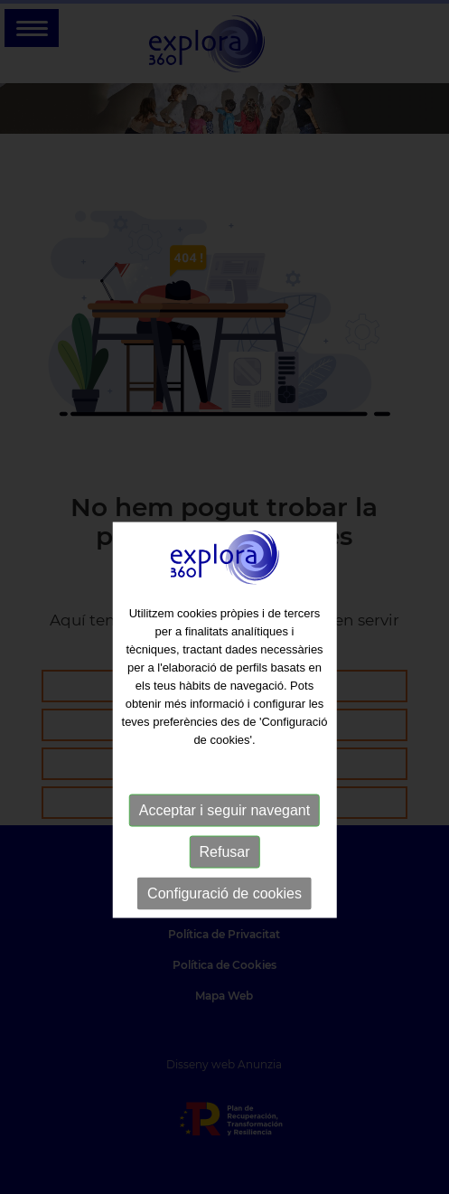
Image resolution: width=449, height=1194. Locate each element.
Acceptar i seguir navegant (224, 830)
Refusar (224, 871)
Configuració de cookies (224, 913)
